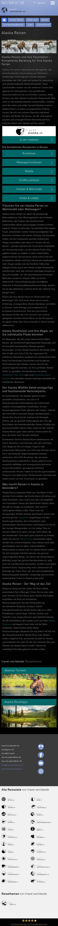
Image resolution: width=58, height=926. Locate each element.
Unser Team (16, 20)
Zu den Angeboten (37, 140)
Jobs (30, 25)
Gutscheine (43, 25)
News (45, 20)
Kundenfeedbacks (13, 25)
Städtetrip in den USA (13, 375)
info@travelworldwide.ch (12, 765)
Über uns (32, 20)
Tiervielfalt (23, 517)
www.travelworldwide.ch (12, 769)
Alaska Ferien (26, 539)
